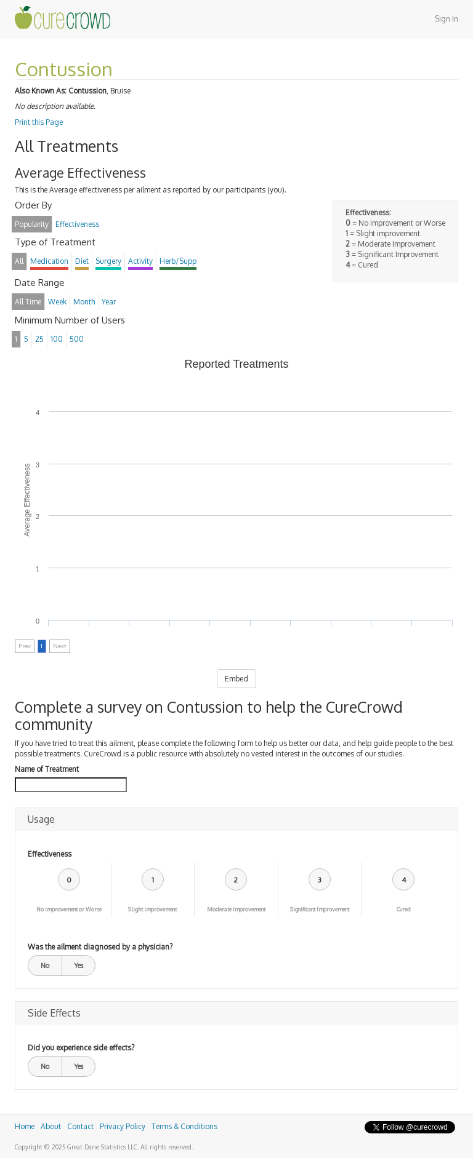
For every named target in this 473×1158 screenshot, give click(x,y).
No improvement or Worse (69, 909)
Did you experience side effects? (81, 1047)
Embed (236, 678)
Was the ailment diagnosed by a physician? (100, 946)
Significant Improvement (319, 909)
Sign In (446, 18)
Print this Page (39, 122)
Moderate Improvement (236, 909)
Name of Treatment (47, 769)
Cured (404, 909)
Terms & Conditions (184, 1126)
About (51, 1126)
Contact (80, 1126)
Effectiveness (49, 854)
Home (24, 1126)
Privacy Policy (122, 1126)
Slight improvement (152, 909)
